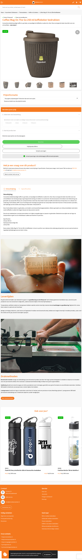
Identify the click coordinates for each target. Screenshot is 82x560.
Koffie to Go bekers (33, 12)
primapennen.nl (6, 540)
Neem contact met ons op (12, 174)
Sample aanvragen (41, 151)
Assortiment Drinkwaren (11, 12)
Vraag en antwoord (47, 492)
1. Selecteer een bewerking (11, 114)
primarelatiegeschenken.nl (9, 543)
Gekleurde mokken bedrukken (50, 514)
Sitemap (44, 495)
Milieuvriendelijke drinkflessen (50, 522)
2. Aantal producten (9, 130)
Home (2, 12)
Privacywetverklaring (6, 514)
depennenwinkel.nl (7, 533)
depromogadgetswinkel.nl (9, 538)
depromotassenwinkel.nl (8, 535)
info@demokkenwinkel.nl (19, 170)
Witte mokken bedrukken (49, 512)
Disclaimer (4, 517)
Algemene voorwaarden (7, 512)
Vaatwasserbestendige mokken (50, 524)
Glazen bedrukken (47, 517)
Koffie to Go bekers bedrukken (50, 519)
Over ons (44, 487)
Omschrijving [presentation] (11, 188)
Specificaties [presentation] (25, 188)
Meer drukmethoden (7, 398)
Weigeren (54, 554)
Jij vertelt (44, 490)
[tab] (9, 189)
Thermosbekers (23, 12)
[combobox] (41, 7)
